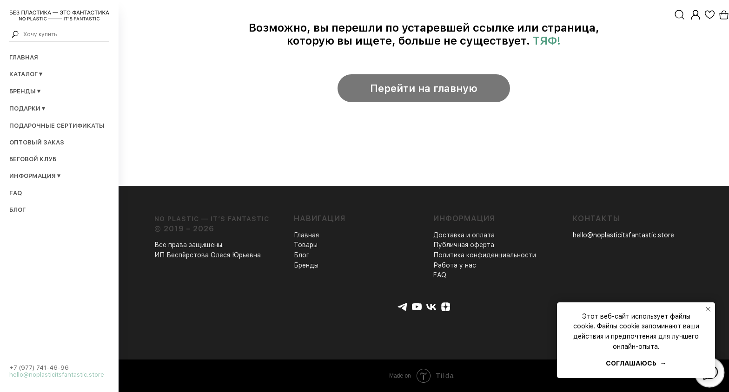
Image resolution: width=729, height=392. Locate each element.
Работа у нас (454, 265)
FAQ (15, 192)
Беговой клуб (32, 159)
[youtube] (417, 307)
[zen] (445, 307)
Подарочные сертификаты (57, 125)
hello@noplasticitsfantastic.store (56, 374)
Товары (306, 244)
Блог (17, 209)
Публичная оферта (463, 244)
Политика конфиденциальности (484, 255)
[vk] (431, 307)
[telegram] (402, 307)
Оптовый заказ (36, 142)
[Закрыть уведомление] (708, 309)
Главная (23, 57)
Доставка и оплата (464, 235)
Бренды (306, 265)
